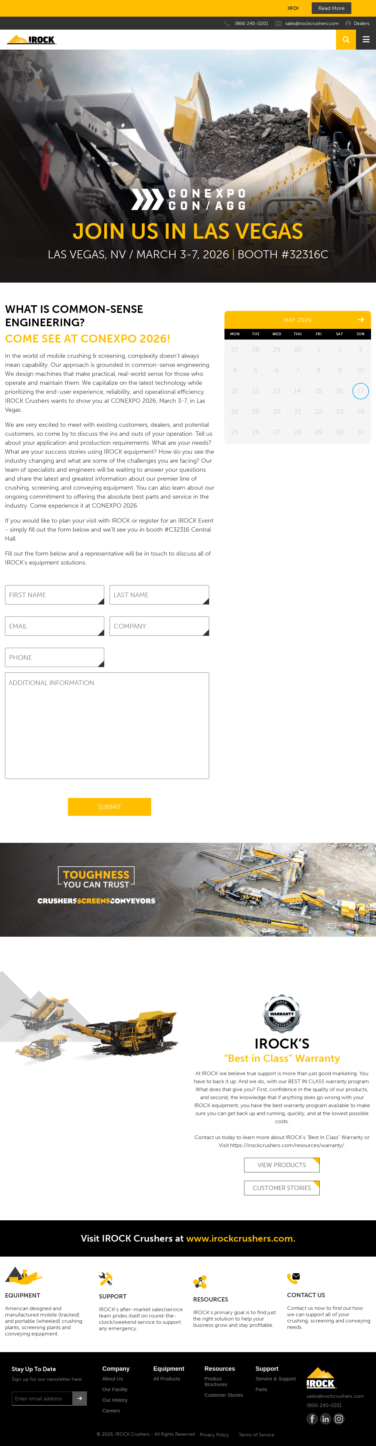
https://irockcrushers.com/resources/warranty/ (287, 1145)
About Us (112, 1378)
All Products (167, 1378)
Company (116, 1368)
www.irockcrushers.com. (240, 1238)
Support (266, 1368)
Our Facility (115, 1389)
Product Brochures (215, 1381)
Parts (261, 1389)
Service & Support (275, 1378)
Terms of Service (256, 1435)
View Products (282, 1165)
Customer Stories (282, 1188)
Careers (111, 1410)
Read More (331, 8)
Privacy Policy (214, 1435)
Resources (219, 1368)
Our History (115, 1400)
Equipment (169, 1368)
